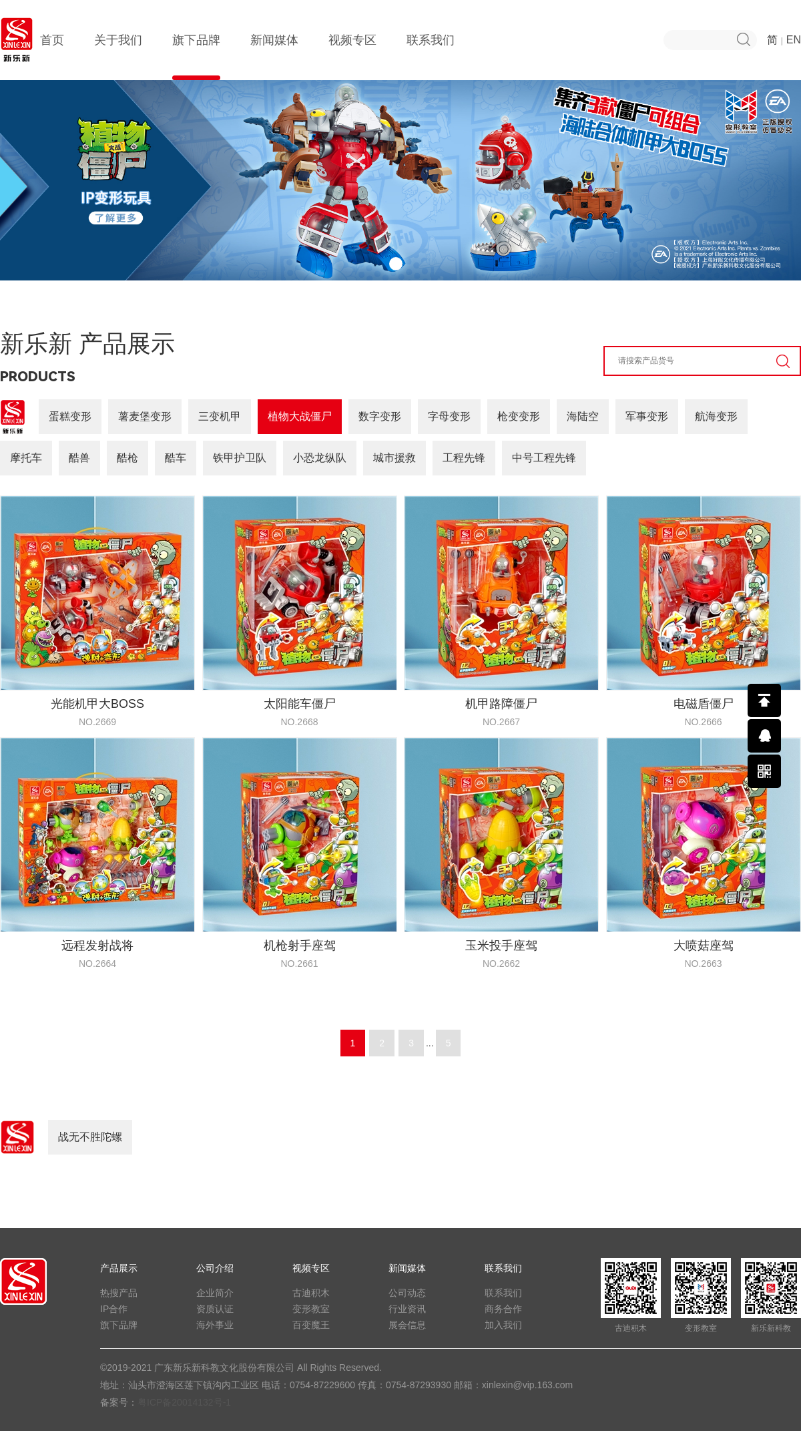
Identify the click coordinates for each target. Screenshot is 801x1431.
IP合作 (113, 1308)
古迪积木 (311, 1292)
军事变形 (646, 416)
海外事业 (215, 1324)
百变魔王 (311, 1324)
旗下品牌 (196, 56)
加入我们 (503, 1324)
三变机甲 (219, 416)
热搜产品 (119, 1292)
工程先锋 (464, 457)
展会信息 (407, 1324)
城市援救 (394, 457)
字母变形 (449, 416)
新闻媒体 (274, 56)
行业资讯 (407, 1308)
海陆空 (583, 416)
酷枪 (127, 457)
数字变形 (379, 416)
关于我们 (118, 56)
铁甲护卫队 (239, 457)
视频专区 (352, 56)
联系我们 (431, 56)
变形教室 (311, 1308)
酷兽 (79, 457)
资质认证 (215, 1308)
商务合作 (503, 1308)
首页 (52, 56)
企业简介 (215, 1292)
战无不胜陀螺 (90, 1137)
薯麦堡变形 (145, 416)
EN (793, 39)
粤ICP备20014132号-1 (184, 1402)
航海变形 (716, 416)
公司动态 (407, 1292)
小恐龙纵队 (319, 457)
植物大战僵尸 (300, 416)
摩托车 (26, 457)
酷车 (175, 457)
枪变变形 (518, 416)
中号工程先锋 (544, 457)
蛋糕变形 (70, 416)
